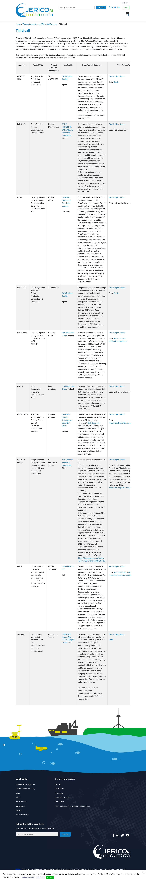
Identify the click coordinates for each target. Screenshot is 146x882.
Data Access (20, 806)
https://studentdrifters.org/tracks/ (123, 423)
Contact (18, 810)
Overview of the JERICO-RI (25, 784)
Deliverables (59, 789)
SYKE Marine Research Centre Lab (67, 133)
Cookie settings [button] (28, 877)
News (18, 793)
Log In (126, 7)
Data (111, 640)
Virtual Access (21, 802)
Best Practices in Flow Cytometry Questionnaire (72, 806)
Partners (58, 784)
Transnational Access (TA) (25, 789)
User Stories (59, 802)
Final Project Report (117, 76)
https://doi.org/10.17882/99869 (122, 488)
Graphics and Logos (62, 797)
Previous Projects (22, 815)
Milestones (59, 793)
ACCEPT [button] (49, 877)
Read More (15, 877)
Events (18, 797)
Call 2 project (93, 423)
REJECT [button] (40, 877)
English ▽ (125, 3)
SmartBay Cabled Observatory (67, 417)
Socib (116, 82)
